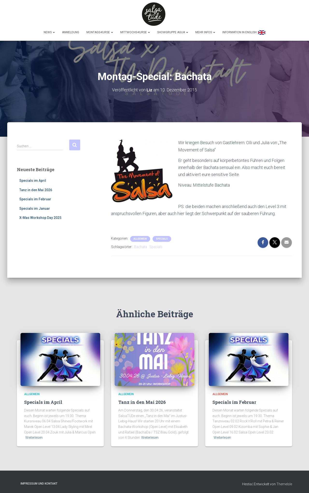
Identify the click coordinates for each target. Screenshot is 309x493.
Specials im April (32, 179)
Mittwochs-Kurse (135, 30)
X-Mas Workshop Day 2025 (40, 216)
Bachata (140, 245)
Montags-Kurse (99, 30)
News (49, 30)
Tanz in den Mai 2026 (35, 188)
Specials (162, 237)
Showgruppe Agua (172, 30)
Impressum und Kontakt (39, 481)
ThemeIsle (284, 482)
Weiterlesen (34, 436)
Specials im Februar (35, 197)
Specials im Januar (34, 207)
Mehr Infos (205, 30)
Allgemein (140, 237)
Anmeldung (70, 30)
